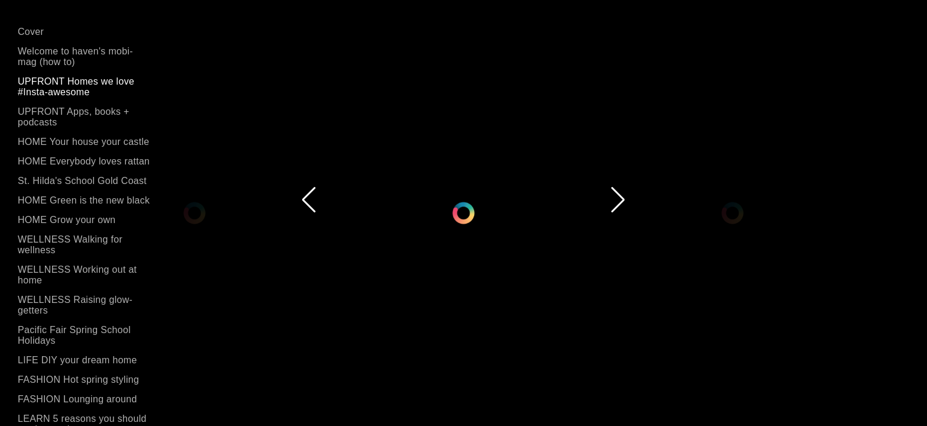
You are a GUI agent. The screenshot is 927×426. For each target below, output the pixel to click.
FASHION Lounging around (77, 399)
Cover (31, 32)
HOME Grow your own (66, 220)
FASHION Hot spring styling (78, 380)
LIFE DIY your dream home (77, 360)
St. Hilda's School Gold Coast (82, 181)
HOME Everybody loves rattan (84, 161)
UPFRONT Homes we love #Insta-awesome (76, 86)
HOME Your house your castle (83, 142)
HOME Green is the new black (84, 200)
